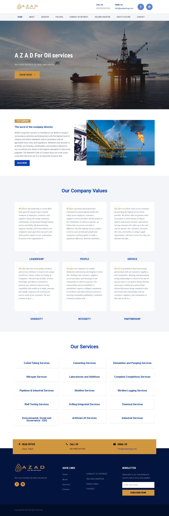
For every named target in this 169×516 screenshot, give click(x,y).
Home (20, 17)
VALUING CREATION (102, 17)
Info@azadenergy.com (124, 8)
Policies (59, 17)
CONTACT (141, 17)
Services (45, 17)
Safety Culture (123, 17)
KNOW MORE (27, 74)
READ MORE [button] (22, 163)
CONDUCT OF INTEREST (79, 17)
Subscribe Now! (138, 492)
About (32, 17)
